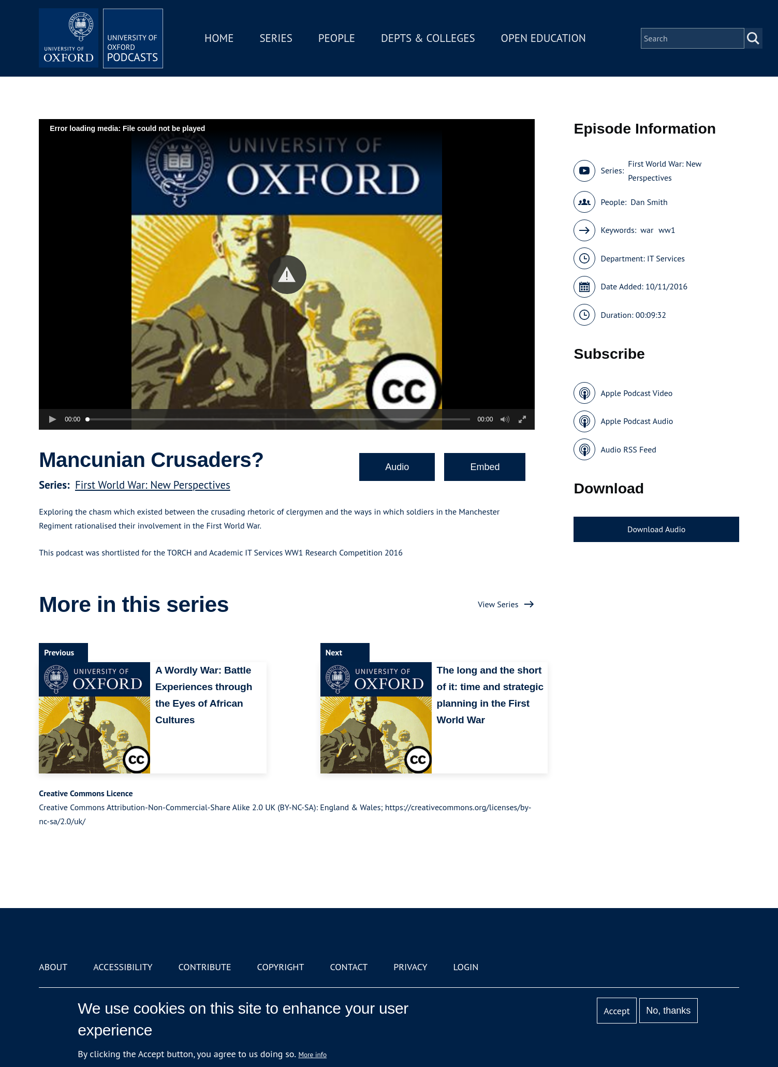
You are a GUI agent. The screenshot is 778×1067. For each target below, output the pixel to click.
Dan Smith (648, 202)
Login (465, 967)
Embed (485, 467)
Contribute (205, 967)
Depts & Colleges (428, 38)
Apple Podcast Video (636, 393)
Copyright (280, 967)
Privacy (410, 967)
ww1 (666, 230)
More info (312, 1054)
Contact (349, 967)
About (53, 967)
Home (218, 38)
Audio (397, 467)
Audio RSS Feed (628, 449)
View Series (498, 604)
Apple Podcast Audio (636, 421)
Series (275, 38)
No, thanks (668, 1010)
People (336, 38)
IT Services (666, 258)
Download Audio (656, 529)
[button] (287, 274)
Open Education (543, 38)
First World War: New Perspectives (152, 485)
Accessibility (122, 967)
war (646, 230)
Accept (617, 1011)
